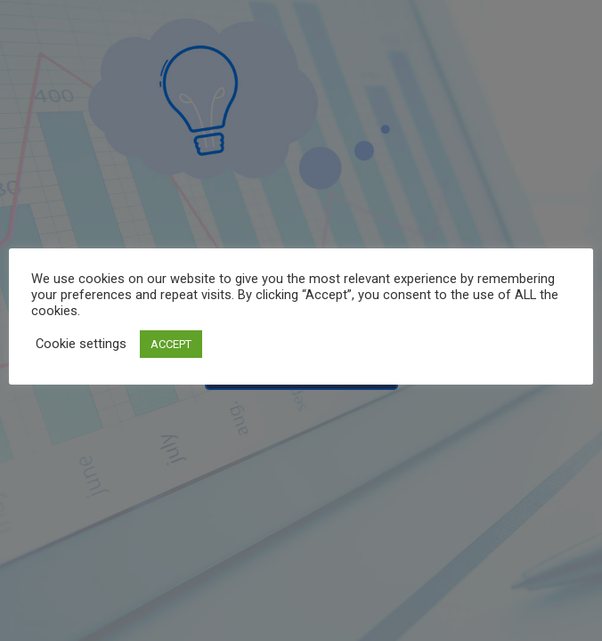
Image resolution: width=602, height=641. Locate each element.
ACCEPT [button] (170, 344)
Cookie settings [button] (81, 344)
